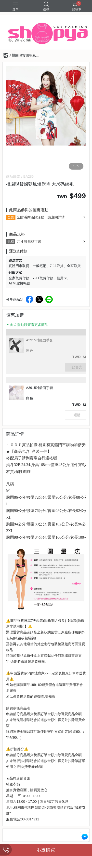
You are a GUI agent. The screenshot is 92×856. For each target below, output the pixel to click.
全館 (10, 217)
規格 (10, 241)
